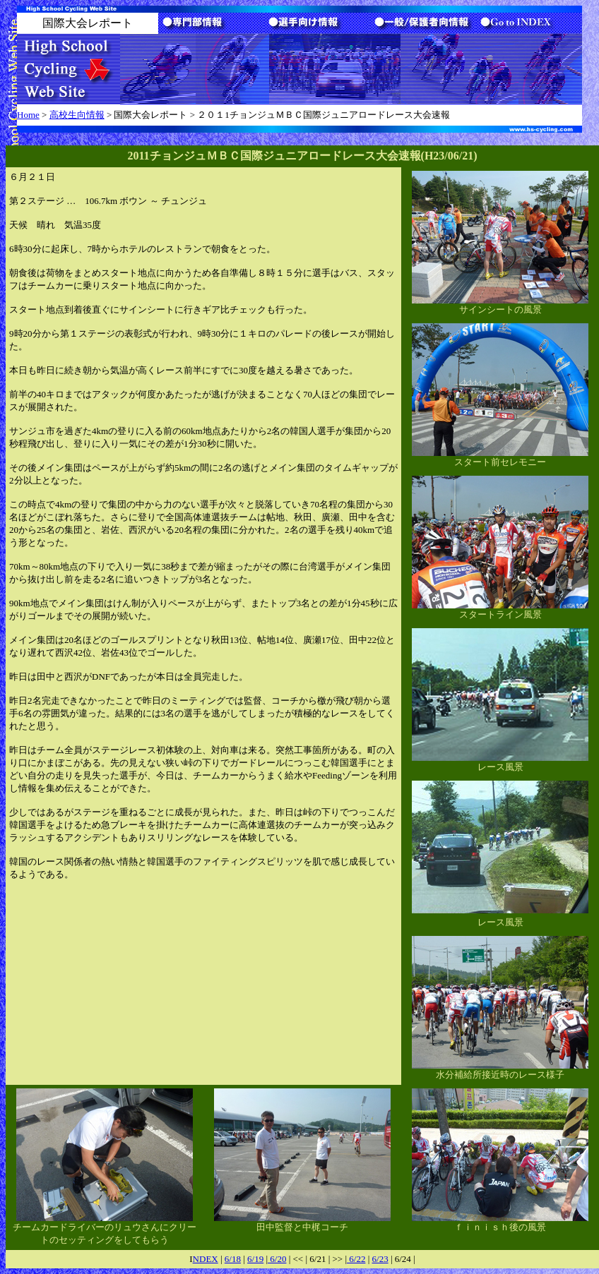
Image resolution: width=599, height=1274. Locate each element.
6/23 (380, 1259)
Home (28, 114)
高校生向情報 (77, 114)
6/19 (255, 1259)
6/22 (356, 1259)
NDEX (205, 1259)
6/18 (233, 1259)
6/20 (277, 1259)
